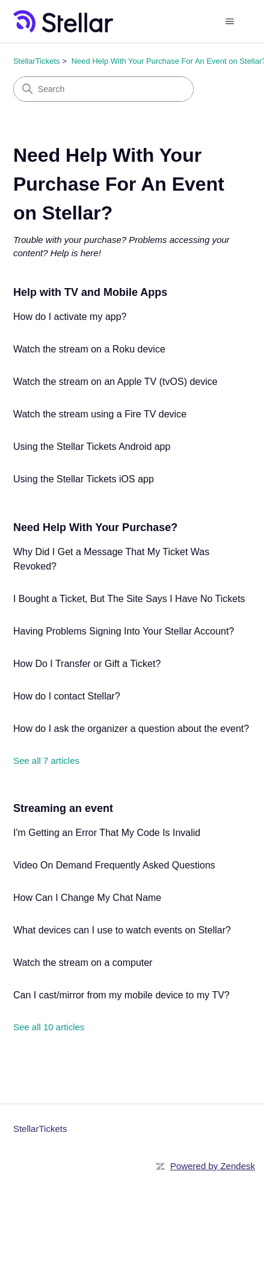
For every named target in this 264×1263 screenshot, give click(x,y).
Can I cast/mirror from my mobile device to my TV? (121, 995)
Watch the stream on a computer (83, 962)
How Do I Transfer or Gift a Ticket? (87, 664)
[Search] (103, 89)
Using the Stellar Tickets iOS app (83, 479)
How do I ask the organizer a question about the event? (131, 729)
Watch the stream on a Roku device (89, 349)
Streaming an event (63, 808)
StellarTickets (36, 61)
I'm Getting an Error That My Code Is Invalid (106, 833)
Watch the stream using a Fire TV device (99, 414)
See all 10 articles (48, 1027)
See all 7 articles (46, 760)
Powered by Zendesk (212, 1166)
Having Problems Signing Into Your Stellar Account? (123, 631)
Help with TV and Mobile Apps (90, 292)
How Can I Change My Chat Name (87, 898)
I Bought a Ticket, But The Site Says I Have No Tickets (129, 599)
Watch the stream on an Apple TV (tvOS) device (115, 381)
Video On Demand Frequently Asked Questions (114, 865)
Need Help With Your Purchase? (95, 527)
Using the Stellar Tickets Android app (91, 446)
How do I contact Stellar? (66, 696)
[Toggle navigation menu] (229, 21)
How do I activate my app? (70, 317)
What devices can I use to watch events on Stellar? (122, 930)
